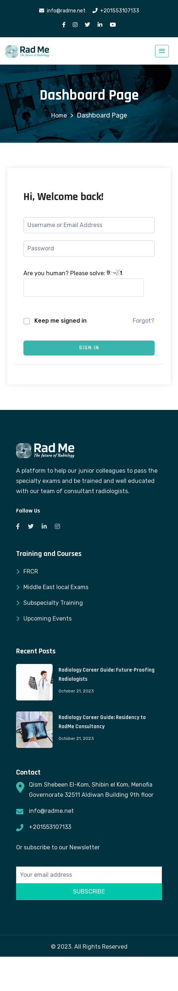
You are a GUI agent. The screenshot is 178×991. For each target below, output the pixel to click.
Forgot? (143, 320)
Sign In (89, 348)
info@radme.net (51, 810)
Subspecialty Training (53, 602)
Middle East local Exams (55, 587)
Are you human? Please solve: (83, 283)
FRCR (30, 571)
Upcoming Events (47, 618)
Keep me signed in (60, 320)
